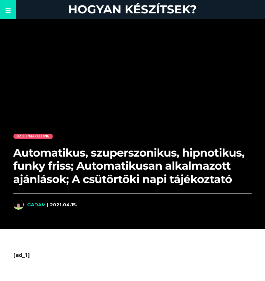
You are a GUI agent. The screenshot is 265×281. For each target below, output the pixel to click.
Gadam (36, 204)
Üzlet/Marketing (32, 136)
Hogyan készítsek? (132, 9)
